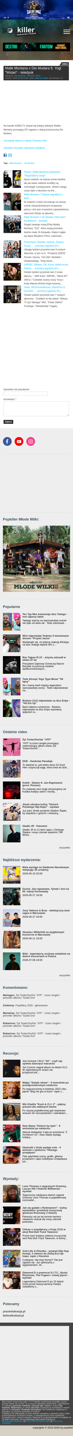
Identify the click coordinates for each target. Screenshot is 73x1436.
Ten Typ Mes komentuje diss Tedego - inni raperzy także (45, 615)
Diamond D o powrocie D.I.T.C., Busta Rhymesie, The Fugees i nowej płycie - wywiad (45, 1275)
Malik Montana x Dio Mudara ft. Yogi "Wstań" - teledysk (33, 70)
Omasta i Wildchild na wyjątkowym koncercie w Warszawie (43, 933)
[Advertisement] (36, 347)
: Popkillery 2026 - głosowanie (25, 1005)
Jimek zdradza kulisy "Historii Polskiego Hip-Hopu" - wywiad (40, 805)
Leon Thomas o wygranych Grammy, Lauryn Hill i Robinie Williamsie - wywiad (44, 1189)
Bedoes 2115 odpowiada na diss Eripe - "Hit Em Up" (46, 702)
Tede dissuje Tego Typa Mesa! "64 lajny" (42, 680)
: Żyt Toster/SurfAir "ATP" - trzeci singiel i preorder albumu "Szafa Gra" (31, 996)
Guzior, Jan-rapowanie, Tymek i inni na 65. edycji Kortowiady (45, 890)
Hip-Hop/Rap (20, 76)
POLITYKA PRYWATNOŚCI (38, 1421)
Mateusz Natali (41, 78)
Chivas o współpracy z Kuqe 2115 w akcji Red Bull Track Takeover (44, 1230)
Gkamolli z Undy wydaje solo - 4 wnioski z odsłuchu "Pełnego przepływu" (41, 1150)
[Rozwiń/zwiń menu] (66, 32)
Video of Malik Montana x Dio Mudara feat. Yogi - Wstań (36, 103)
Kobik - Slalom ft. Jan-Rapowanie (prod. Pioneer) (42, 784)
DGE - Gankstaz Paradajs (37, 761)
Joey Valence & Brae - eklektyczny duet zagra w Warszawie (46, 911)
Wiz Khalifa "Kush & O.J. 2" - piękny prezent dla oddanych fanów (44, 1105)
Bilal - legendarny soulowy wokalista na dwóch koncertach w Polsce (46, 955)
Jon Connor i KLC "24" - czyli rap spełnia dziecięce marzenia (42, 1062)
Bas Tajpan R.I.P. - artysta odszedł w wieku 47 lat (44, 658)
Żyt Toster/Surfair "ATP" (36, 739)
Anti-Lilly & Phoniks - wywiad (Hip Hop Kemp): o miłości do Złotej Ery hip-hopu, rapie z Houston (45, 1254)
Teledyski (30, 76)
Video (38, 76)
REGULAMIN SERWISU (12, 1421)
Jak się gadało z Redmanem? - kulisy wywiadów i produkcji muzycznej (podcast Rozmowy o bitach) (44, 1210)
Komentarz (10, 399)
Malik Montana (15, 163)
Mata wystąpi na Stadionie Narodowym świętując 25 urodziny (45, 868)
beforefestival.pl (13, 1315)
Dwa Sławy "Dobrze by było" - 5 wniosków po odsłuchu (41, 1127)
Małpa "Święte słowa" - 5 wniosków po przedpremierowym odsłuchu (45, 1084)
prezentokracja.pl (14, 1311)
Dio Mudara (29, 163)
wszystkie (64, 847)
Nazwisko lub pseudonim (16, 389)
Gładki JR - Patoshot (34, 826)
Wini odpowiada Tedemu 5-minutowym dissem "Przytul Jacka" (45, 637)
